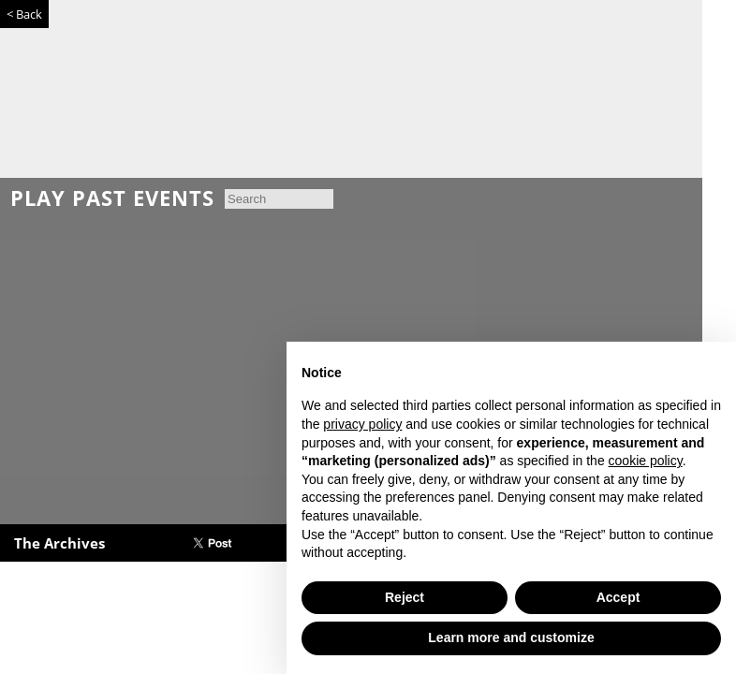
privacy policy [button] (362, 424)
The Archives (59, 543)
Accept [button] (618, 597)
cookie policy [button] (646, 460)
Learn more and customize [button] (511, 637)
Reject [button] (404, 597)
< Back (24, 14)
